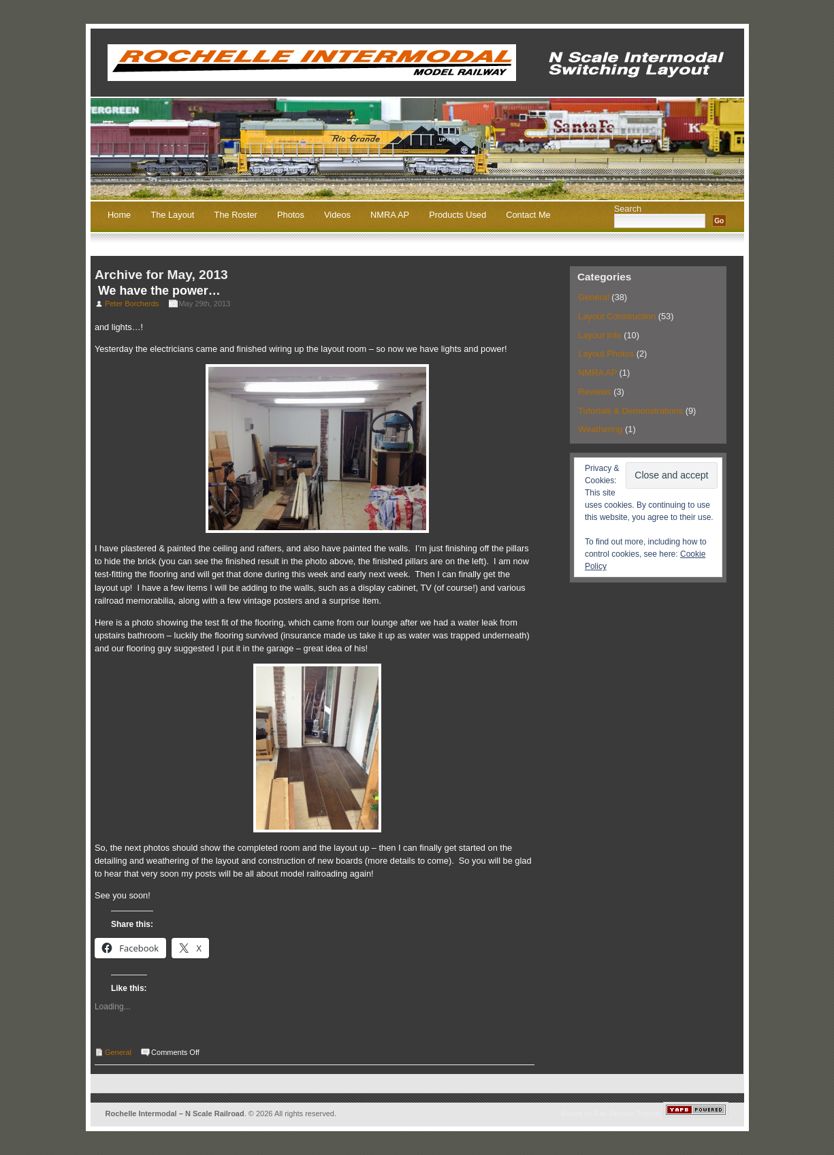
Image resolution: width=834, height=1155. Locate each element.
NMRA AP (389, 215)
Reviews (594, 392)
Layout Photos (606, 353)
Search (628, 209)
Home (119, 215)
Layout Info (599, 335)
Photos (290, 215)
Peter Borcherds (132, 303)
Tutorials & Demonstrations (630, 411)
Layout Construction (617, 316)
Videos (337, 215)
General (118, 1052)
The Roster (235, 215)
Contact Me (528, 215)
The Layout (172, 215)
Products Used (457, 215)
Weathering (600, 429)
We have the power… (159, 290)
